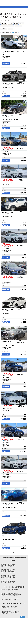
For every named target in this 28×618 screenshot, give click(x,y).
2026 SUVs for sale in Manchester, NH (8, 565)
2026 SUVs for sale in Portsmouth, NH (8, 564)
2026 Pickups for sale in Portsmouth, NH (8, 566)
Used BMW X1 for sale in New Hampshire (9, 610)
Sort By (11, 28)
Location (11, 26)
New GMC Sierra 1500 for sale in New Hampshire (10, 596)
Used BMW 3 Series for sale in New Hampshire (10, 608)
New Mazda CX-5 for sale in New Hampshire (9, 589)
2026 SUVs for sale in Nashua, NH (7, 563)
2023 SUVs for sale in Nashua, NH (7, 580)
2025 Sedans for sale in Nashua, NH (8, 572)
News (6, 7)
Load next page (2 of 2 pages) (14, 552)
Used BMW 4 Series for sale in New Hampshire (10, 613)
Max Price (4, 28)
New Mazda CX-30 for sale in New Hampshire (9, 593)
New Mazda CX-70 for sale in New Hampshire (9, 595)
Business (14, 7)
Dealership (18, 26)
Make (21, 23)
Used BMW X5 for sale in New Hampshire (9, 606)
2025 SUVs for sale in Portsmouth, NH (8, 569)
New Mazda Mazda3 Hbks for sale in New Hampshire (11, 594)
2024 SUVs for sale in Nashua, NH (7, 576)
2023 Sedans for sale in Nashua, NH (8, 581)
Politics (9, 7)
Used (10, 23)
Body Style (4, 26)
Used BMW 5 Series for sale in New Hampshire (10, 611)
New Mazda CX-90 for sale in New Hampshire (9, 592)
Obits (25, 7)
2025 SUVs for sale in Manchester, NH (8, 571)
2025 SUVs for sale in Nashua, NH (7, 570)
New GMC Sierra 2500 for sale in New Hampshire (10, 598)
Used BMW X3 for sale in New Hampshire (9, 607)
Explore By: (3, 23)
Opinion (21, 7)
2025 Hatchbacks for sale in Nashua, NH (8, 574)
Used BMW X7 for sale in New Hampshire (9, 612)
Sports (18, 7)
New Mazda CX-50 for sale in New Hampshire (9, 590)
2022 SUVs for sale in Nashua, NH (7, 582)
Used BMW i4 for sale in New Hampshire (8, 614)
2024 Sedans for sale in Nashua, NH (8, 577)
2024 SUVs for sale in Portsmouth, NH (8, 575)
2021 (16, 23)
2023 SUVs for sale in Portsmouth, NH (8, 578)
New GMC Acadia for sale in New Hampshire (9, 599)
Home (3, 7)
